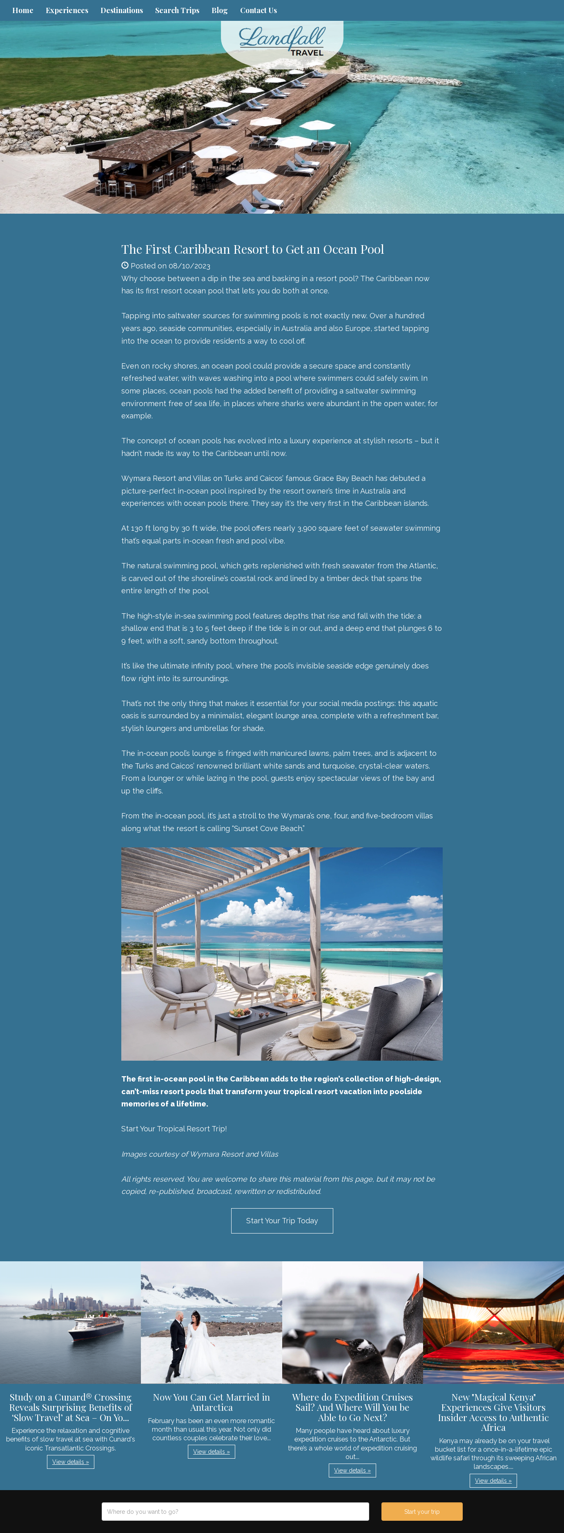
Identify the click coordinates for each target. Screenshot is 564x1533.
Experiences (67, 10)
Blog (220, 10)
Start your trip (422, 1511)
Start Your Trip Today (282, 1220)
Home (22, 10)
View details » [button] (70, 1462)
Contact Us (258, 10)
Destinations (121, 10)
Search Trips (177, 10)
